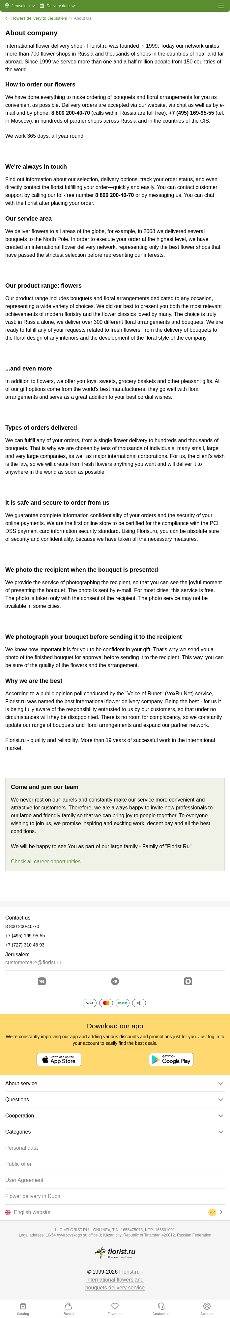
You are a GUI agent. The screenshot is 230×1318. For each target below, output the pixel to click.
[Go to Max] (188, 981)
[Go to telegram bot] (115, 981)
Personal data (21, 1148)
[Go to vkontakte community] (41, 981)
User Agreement (24, 1180)
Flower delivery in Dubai (33, 1196)
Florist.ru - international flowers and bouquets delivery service (115, 1279)
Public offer (18, 1164)
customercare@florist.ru (33, 962)
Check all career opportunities (46, 861)
